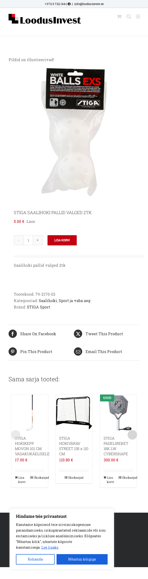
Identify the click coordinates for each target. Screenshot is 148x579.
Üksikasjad (39, 477)
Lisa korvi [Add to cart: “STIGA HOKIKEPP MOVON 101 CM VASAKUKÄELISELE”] (21, 480)
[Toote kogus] (28, 240)
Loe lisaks (49, 547)
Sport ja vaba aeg (75, 300)
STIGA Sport (38, 306)
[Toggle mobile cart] (119, 16)
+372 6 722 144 (55, 4)
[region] (62, 539)
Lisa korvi (62, 240)
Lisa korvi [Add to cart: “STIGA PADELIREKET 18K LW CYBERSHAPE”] (110, 480)
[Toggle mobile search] (128, 16)
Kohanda (35, 559)
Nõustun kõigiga (82, 559)
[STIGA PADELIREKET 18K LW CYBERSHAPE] (118, 413)
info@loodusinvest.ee (89, 4)
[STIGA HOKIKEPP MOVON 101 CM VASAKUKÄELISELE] (29, 413)
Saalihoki (48, 300)
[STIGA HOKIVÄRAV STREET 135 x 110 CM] (74, 413)
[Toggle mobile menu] (138, 16)
